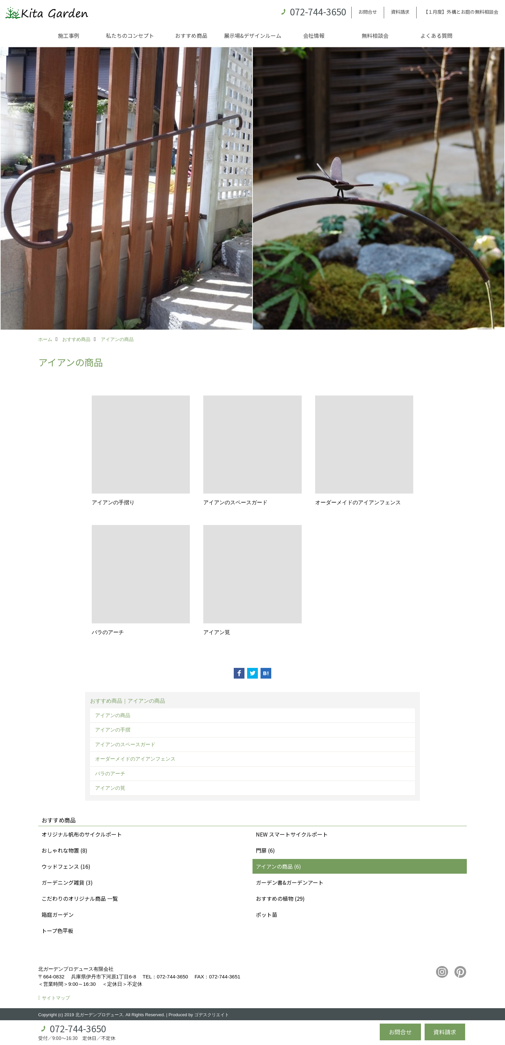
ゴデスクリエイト (211, 1014)
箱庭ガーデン (58, 914)
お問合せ (367, 11)
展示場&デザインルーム (252, 35)
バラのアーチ (110, 773)
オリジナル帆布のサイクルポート (82, 834)
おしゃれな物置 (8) (64, 850)
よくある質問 (436, 35)
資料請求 (400, 11)
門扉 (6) (265, 850)
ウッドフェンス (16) (66, 866)
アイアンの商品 (112, 715)
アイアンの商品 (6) (278, 866)
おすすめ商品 (191, 35)
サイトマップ (56, 997)
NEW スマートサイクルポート (292, 834)
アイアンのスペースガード (125, 744)
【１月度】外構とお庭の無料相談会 (460, 11)
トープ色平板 (57, 931)
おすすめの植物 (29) (280, 898)
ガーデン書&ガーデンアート (289, 882)
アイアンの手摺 (112, 729)
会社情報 (313, 35)
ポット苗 (266, 914)
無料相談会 (375, 35)
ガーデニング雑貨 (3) (67, 882)
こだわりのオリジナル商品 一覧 (80, 898)
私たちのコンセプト (130, 35)
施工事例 (68, 35)
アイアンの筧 (110, 788)
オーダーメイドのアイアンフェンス (135, 759)
